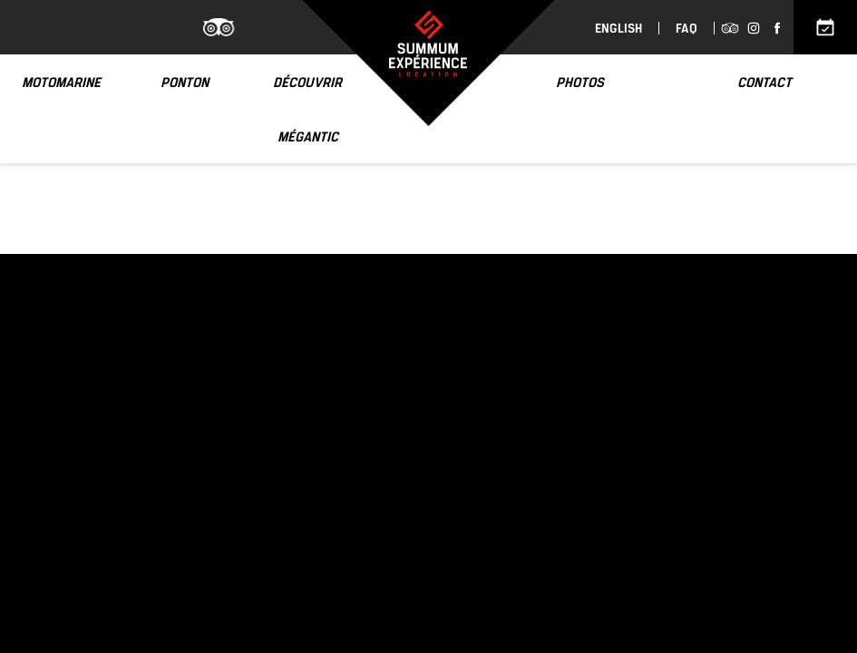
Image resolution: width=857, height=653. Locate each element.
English (618, 28)
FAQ (686, 28)
